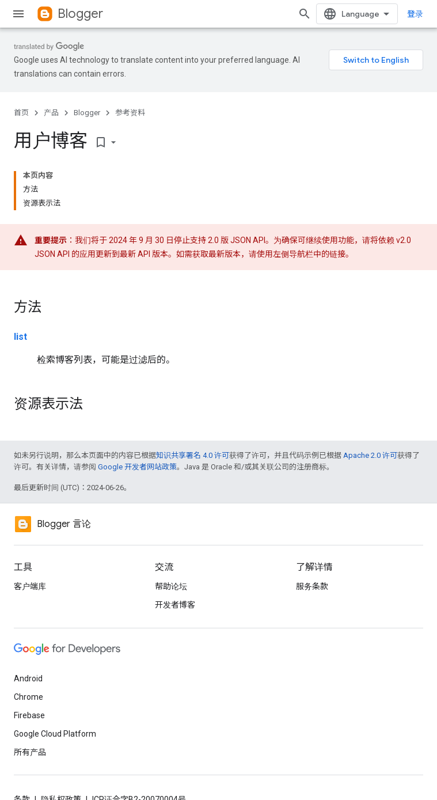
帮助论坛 (171, 586)
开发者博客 (175, 604)
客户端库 (30, 586)
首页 (21, 112)
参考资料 (130, 112)
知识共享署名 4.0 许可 (192, 455)
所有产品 (30, 752)
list (20, 336)
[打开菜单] (18, 14)
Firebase (29, 715)
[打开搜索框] (304, 14)
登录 (415, 13)
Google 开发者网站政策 (137, 466)
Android (28, 678)
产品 (51, 112)
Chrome (28, 697)
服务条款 (312, 586)
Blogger (80, 13)
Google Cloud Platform (55, 733)
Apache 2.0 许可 (370, 455)
